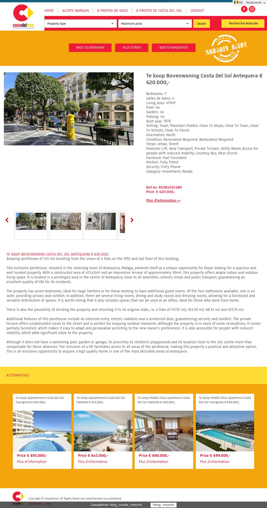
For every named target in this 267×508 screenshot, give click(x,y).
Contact (197, 10)
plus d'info (132, 48)
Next (131, 220)
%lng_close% (163, 505)
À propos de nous (112, 10)
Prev (8, 220)
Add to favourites (173, 48)
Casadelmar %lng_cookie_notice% (116, 505)
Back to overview (90, 48)
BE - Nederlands (248, 2)
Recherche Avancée (243, 23)
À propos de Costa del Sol (159, 10)
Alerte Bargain (75, 10)
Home (49, 10)
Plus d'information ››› (163, 200)
